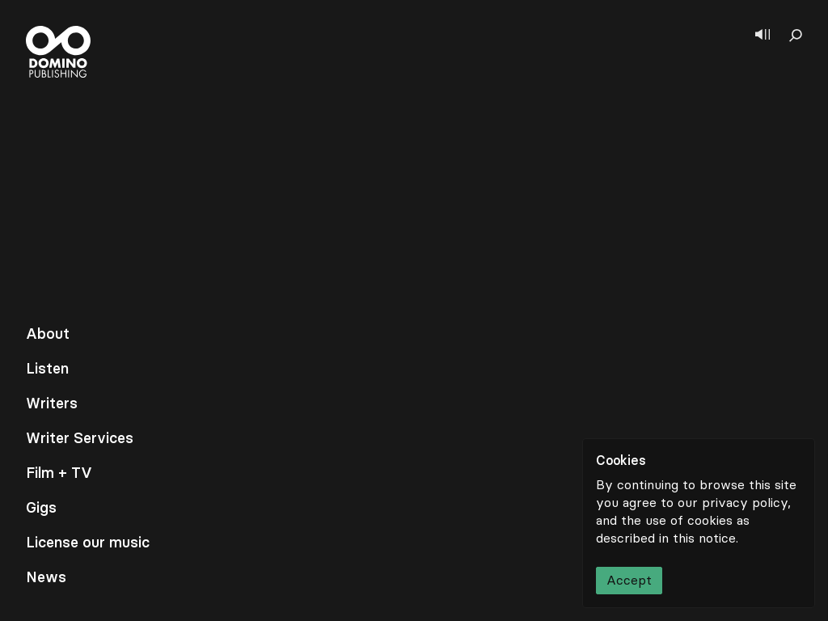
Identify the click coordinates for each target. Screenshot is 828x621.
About (48, 334)
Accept (629, 580)
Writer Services (79, 438)
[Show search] (795, 35)
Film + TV (59, 473)
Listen (47, 369)
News (46, 577)
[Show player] (762, 35)
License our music (88, 542)
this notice (704, 538)
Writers (52, 403)
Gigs (41, 508)
